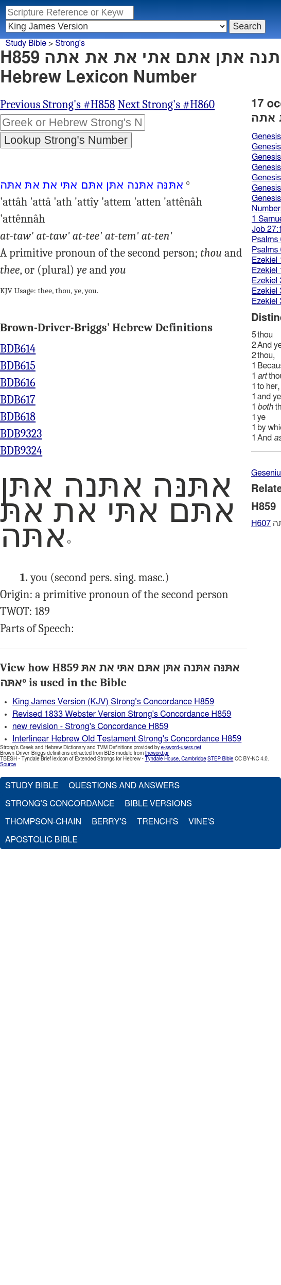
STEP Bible (220, 759)
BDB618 (18, 417)
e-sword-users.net (181, 747)
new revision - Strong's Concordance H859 (90, 726)
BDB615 (18, 366)
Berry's (109, 822)
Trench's (157, 822)
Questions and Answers (124, 786)
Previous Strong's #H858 (57, 104)
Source (8, 764)
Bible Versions (158, 804)
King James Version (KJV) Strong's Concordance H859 (113, 702)
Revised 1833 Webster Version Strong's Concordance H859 (121, 714)
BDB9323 (21, 434)
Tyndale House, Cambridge (175, 759)
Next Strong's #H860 (166, 104)
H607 (261, 523)
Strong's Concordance (59, 804)
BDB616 (18, 383)
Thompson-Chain (43, 822)
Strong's (70, 43)
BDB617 (18, 400)
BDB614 (18, 349)
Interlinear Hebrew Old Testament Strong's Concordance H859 (126, 739)
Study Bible (26, 43)
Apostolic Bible (41, 840)
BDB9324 (21, 451)
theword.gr (157, 753)
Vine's (201, 822)
